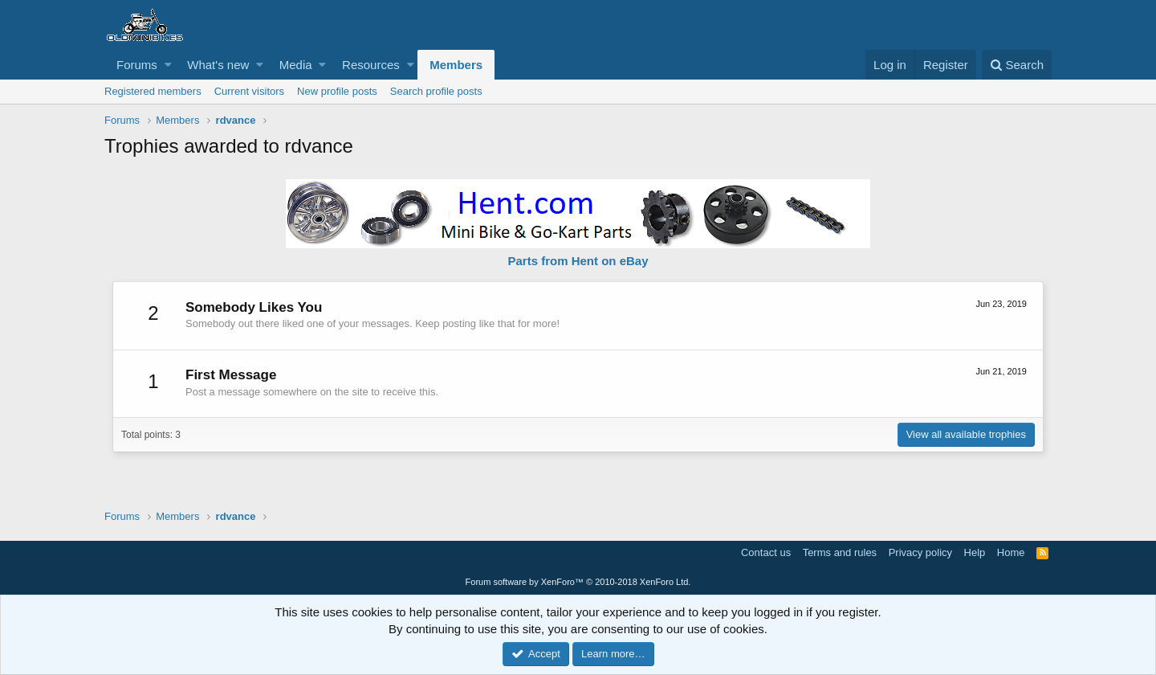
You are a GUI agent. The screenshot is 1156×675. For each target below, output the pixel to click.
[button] (168, 65)
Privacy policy (920, 552)
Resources (371, 65)
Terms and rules (840, 552)
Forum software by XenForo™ (578, 582)
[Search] (1017, 65)
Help (975, 552)
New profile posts (337, 91)
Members (455, 65)
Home (1011, 552)
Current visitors (249, 91)
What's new (218, 65)
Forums (136, 65)
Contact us (766, 552)
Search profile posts (436, 91)
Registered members (152, 91)
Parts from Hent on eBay (577, 261)
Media (295, 65)
